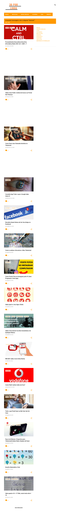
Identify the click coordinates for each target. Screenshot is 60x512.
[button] (31, 49)
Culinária (34, 14)
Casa (42, 14)
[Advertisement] (18, 64)
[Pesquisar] (55, 5)
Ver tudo (7, 22)
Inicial (7, 14)
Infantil (49, 14)
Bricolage (15, 14)
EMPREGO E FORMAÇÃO (43, 41)
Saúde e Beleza (25, 14)
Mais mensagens (19, 507)
